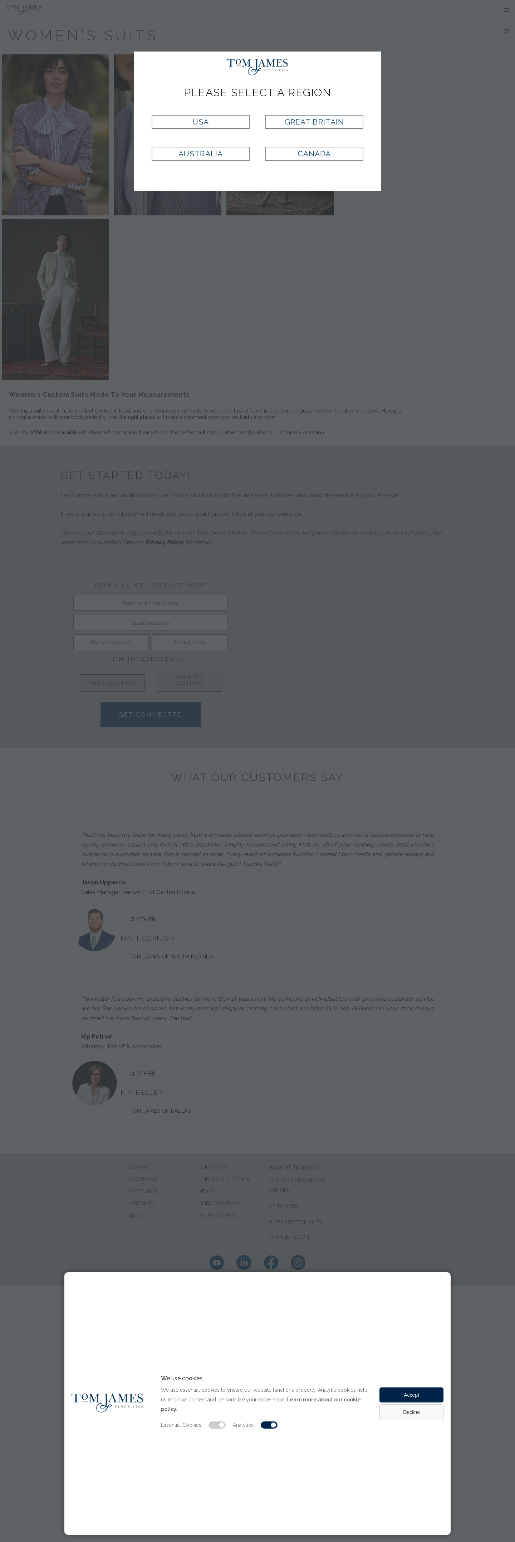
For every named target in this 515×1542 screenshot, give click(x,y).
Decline (411, 1412)
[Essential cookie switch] (217, 1425)
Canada (314, 153)
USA (200, 121)
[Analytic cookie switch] (269, 1425)
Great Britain (314, 121)
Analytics (243, 1425)
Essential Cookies (181, 1425)
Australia (200, 153)
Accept (411, 1395)
